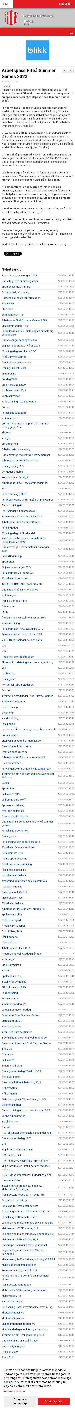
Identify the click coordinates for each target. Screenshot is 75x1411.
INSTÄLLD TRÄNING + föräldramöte (22, 584)
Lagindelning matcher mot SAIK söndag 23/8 (27, 1233)
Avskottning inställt (13, 810)
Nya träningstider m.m (14, 751)
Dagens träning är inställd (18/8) (20, 1340)
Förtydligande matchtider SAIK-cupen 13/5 (26, 768)
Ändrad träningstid (12, 505)
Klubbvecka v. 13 (11, 1295)
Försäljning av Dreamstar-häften (20, 1217)
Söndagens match (12, 471)
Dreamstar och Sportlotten (17, 746)
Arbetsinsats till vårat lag (16, 449)
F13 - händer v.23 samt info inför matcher (25, 1160)
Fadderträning (10, 707)
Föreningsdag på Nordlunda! (18, 533)
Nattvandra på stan (12, 1301)
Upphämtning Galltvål (14, 875)
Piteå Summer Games (14, 356)
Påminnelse (8, 723)
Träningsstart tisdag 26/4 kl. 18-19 (21, 1071)
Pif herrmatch (9, 1093)
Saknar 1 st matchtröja (14, 1200)
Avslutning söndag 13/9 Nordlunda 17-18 (25, 1211)
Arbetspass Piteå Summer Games (21, 522)
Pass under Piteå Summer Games (21, 1015)
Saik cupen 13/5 (11, 794)
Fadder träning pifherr (14, 494)
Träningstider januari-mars (17, 362)
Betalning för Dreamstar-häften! (20, 1205)
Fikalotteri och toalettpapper (18, 656)
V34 (4, 667)
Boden (5, 407)
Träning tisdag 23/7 (13, 466)
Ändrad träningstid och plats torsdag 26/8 (26, 1110)
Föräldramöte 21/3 (12, 852)
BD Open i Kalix (10, 443)
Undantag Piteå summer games (20, 281)
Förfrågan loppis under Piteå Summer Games (27, 499)
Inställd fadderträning (14, 981)
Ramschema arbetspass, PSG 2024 (22, 516)
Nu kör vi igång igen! (13, 1346)
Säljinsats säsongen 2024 (16, 567)
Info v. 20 (7, 1048)
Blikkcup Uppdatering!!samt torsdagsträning (27, 662)
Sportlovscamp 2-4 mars (16, 286)
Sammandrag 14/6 (12, 314)
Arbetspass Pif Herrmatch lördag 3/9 (23, 908)
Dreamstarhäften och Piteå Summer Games (26, 1043)
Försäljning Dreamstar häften (18, 847)
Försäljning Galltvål (12, 903)
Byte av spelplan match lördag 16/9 (22, 634)
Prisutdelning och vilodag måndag (21, 953)
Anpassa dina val (14, 1391)
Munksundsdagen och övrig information (25, 1329)
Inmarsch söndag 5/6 (14, 1004)
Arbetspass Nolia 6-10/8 (16, 948)
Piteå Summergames (13, 701)
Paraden (6, 690)
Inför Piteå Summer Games (17, 1032)
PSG (4, 488)
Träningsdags (10, 936)
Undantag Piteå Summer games (20, 589)
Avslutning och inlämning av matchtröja (24, 880)
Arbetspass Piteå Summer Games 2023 (24, 757)
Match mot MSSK (12, 1020)
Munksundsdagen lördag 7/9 (18, 1323)
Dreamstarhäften (11, 763)
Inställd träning (10, 718)
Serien (5, 782)
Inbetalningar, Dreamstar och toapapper (24, 1037)
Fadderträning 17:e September (19, 401)
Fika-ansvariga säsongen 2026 (19, 275)
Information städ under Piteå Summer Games (27, 695)
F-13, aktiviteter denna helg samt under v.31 (26, 1132)
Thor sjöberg (9, 942)
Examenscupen (10, 735)
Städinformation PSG (14, 987)
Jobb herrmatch (11, 395)
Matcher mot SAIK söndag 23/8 (20, 1239)
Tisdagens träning (12, 886)
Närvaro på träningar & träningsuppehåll (24, 1245)
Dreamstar (8, 712)
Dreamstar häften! (12, 1104)
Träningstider (9, 836)
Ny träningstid (10, 418)
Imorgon (6, 438)
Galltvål (6, 1127)
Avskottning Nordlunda (15, 816)
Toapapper (8, 1054)
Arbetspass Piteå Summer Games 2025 (24, 320)
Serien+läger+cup (12, 556)
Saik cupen (8, 1059)
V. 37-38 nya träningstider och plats (22, 639)
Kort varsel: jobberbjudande (18, 684)
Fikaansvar (8, 303)
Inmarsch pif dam (12, 1065)
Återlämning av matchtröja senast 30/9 (24, 617)
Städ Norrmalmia (11, 964)
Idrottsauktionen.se (13, 1312)
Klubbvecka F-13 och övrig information (24, 1290)
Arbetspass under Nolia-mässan (20, 460)
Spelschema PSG (11, 976)
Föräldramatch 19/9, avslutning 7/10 (22, 628)
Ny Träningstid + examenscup (19, 510)
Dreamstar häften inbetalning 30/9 (21, 1082)
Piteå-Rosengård (11, 920)
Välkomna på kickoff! (14, 799)
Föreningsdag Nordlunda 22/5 (19, 351)
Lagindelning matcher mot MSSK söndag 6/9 (27, 1222)
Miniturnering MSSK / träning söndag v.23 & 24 (28, 1259)
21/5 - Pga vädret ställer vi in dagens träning (27, 1174)
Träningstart (8, 606)
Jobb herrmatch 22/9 (14, 390)
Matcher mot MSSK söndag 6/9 (20, 1228)
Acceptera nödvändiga (20, 1401)
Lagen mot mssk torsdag (16, 1009)
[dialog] (37, 1386)
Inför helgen (8, 959)
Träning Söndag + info (14, 600)
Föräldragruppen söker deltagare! (21, 841)
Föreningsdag (10, 527)
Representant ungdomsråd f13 (19, 1270)
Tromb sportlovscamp (14, 858)
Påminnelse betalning (14, 869)
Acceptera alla (53, 1401)
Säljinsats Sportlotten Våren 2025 (21, 345)
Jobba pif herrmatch (13, 1115)
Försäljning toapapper (14, 412)
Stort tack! (7, 309)
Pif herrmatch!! (10, 1087)
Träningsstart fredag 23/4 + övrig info (23, 1194)
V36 (4, 645)
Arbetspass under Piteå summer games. (25, 482)
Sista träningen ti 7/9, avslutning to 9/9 (24, 1099)
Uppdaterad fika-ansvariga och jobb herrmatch (29, 729)
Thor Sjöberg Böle (12, 931)
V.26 (4, 1143)
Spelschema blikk (12, 914)
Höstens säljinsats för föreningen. (21, 297)
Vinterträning (9, 373)
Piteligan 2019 (10, 1351)
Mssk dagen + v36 (12, 897)
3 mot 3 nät (8, 1357)
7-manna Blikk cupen (14, 925)
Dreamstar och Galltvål (15, 892)
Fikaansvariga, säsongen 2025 (19, 340)
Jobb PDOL (8, 673)
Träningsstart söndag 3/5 (16, 1284)
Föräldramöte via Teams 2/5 (18, 572)
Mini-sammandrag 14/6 (15, 325)
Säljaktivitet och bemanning (17, 1149)
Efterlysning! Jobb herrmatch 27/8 (21, 740)
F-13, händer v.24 (11, 1155)
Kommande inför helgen (15, 477)
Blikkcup (7, 432)
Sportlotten (8, 561)
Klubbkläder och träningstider (19, 1264)
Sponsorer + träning (13, 805)
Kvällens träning (11, 623)
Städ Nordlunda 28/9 (14, 384)
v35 (4, 651)
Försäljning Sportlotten (15, 578)
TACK (5, 611)
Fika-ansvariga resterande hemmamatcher (26, 454)
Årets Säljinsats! (11, 1076)
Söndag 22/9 (9, 379)
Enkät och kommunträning (17, 864)
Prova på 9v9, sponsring (15, 292)
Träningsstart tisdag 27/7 (16, 1138)
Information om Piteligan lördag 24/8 (23, 1334)
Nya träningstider (11, 1026)
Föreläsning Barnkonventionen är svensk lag (27, 1306)
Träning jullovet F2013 (14, 367)
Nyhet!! (5, 970)
